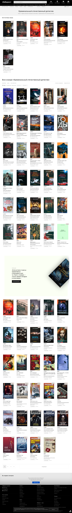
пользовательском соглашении (29, 509)
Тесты (38, 495)
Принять (53, 509)
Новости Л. (39, 496)
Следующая (44, 466)
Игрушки (36, 4)
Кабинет (55, 493)
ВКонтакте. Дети (5, 498)
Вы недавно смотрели (8, 475)
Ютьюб (3, 499)
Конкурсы (39, 498)
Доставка (56, 501)
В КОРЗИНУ (6, 43)
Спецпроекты (39, 499)
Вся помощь (56, 505)
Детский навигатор (40, 489)
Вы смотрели (56, 491)
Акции (21, 501)
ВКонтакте (4, 496)
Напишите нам (57, 504)
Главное (23, 4)
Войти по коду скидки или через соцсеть (60, 488)
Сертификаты (12, 6)
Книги (14, 4)
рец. (12, 21)
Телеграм (4, 504)
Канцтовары (31, 4)
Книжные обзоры (40, 492)
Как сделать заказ (57, 498)
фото (25, 21)
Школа (27, 4)
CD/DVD (21, 495)
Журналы (21, 490)
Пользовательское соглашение (60, 507)
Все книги (21, 487)
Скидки (25, 6)
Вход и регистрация (58, 490)
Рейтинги (16, 6)
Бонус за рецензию (23, 504)
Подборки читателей (41, 493)
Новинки (21, 6)
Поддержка (43, 6)
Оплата (55, 499)
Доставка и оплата (5, 6)
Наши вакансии (40, 506)
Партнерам (39, 504)
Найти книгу (36, 482)
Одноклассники (5, 501)
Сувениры (21, 496)
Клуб (43, 4)
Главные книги (22, 503)
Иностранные (18, 4)
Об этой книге (16, 281)
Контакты (38, 6)
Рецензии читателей (41, 490)
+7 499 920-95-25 (30, 6)
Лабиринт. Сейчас (40, 487)
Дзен (3, 502)
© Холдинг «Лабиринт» (59, 510)
